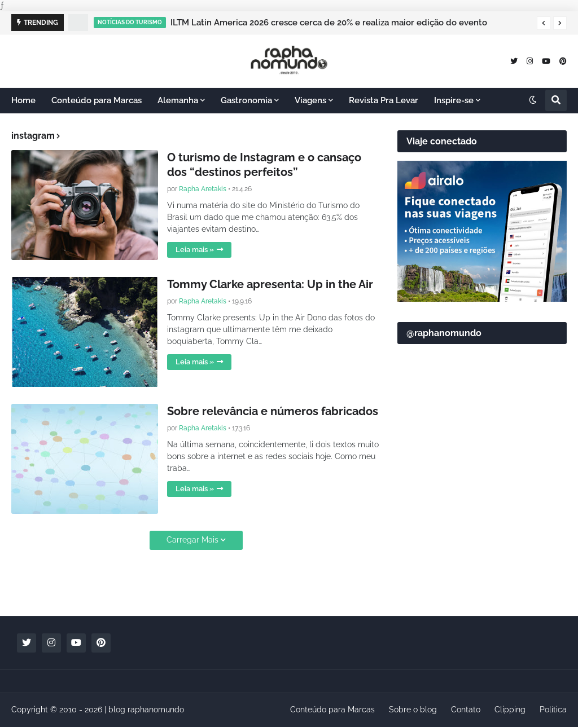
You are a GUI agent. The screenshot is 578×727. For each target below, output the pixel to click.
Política (553, 709)
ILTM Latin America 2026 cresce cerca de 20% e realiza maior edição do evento (328, 22)
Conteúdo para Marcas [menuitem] (96, 100)
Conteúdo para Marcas (332, 709)
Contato (465, 709)
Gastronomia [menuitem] (246, 100)
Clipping (510, 709)
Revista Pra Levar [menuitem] (383, 100)
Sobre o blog (413, 709)
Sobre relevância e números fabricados (272, 411)
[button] (543, 23)
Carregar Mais (192, 539)
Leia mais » (195, 249)
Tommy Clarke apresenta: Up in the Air (270, 284)
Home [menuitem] (23, 100)
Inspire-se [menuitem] (454, 100)
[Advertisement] (482, 527)
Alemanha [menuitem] (177, 100)
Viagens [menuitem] (310, 100)
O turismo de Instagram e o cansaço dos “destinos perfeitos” (264, 165)
